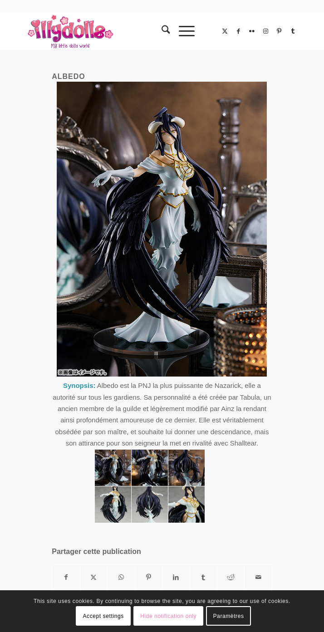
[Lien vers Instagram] (265, 31)
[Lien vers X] (224, 31)
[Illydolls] (135, 31)
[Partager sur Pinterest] (148, 577)
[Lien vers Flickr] (252, 31)
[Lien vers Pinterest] (279, 31)
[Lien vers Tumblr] (292, 31)
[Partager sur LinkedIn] (175, 577)
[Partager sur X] (93, 577)
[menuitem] (161, 31)
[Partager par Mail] (258, 577)
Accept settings (103, 616)
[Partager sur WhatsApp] (121, 577)
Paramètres (228, 616)
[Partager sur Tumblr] (203, 577)
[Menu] (182, 31)
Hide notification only (168, 616)
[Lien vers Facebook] (238, 31)
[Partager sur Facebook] (65, 577)
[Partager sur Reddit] (230, 577)
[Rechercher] (161, 31)
